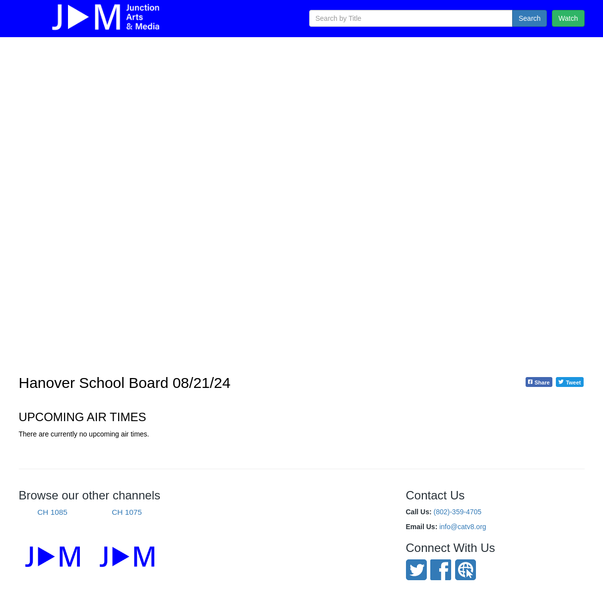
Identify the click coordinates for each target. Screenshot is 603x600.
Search (529, 18)
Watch (568, 18)
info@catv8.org (462, 527)
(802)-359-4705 (458, 512)
